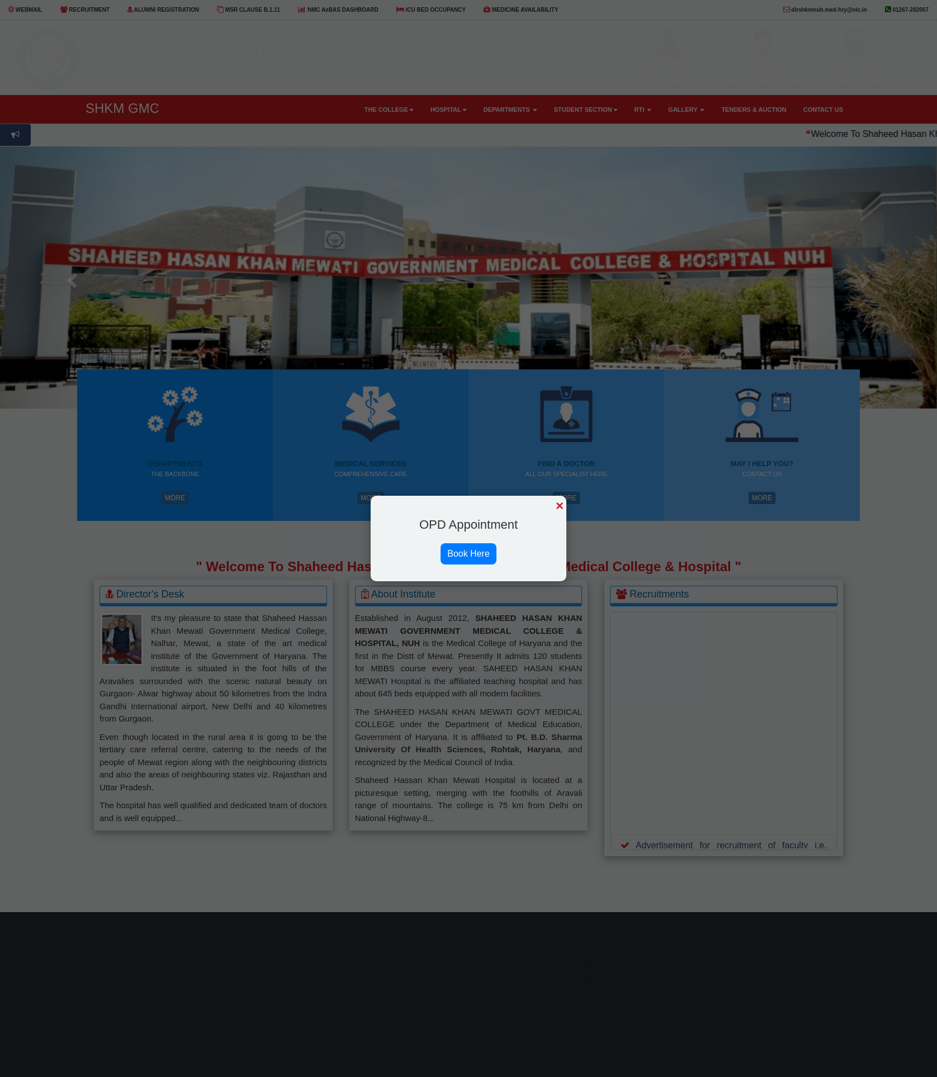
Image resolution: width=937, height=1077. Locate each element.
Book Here (468, 553)
